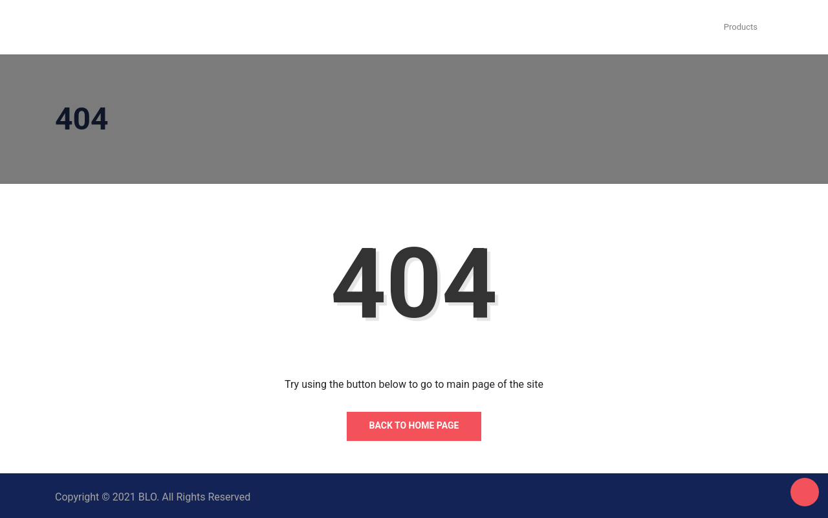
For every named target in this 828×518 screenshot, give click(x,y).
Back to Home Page (414, 425)
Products (740, 27)
